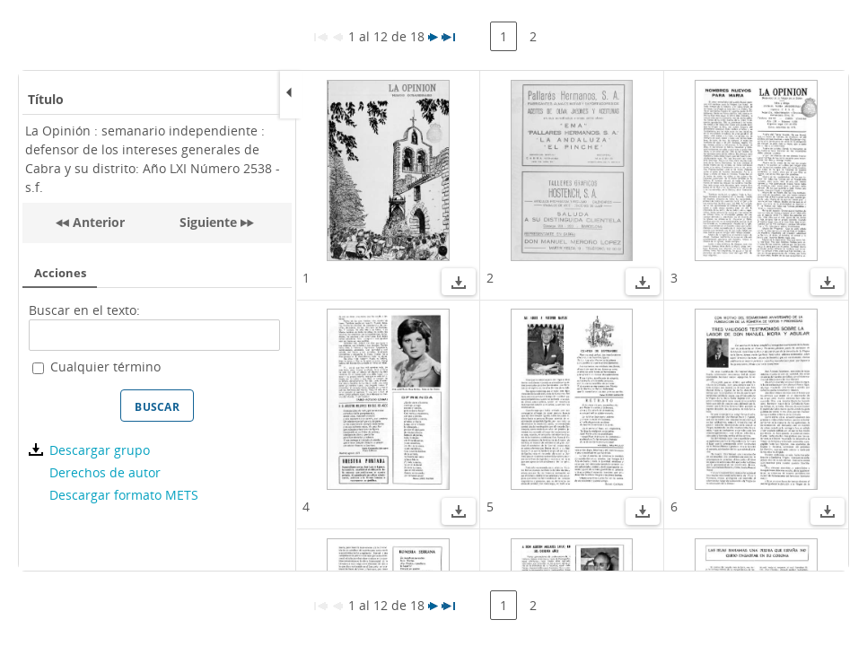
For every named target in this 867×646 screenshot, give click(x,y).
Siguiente (208, 222)
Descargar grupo (99, 449)
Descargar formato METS (123, 494)
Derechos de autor (105, 472)
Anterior (97, 222)
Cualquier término (105, 366)
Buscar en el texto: (84, 310)
